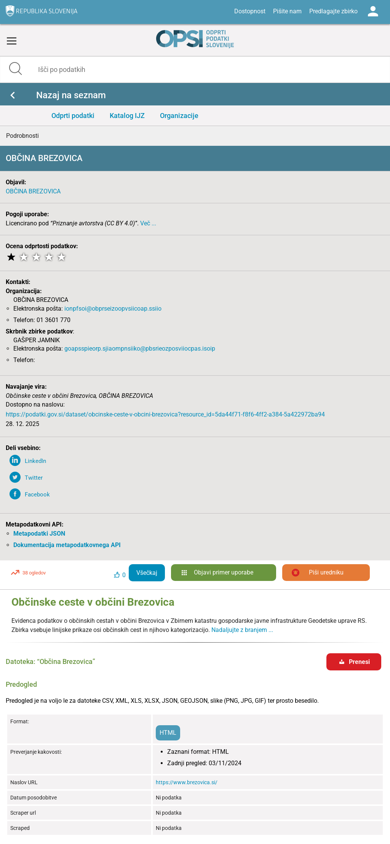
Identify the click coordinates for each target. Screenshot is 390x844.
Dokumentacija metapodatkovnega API (67, 545)
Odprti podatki (72, 116)
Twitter (34, 477)
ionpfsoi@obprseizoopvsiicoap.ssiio (112, 308)
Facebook (37, 494)
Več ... (148, 223)
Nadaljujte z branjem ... (242, 629)
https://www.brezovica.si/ (186, 782)
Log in (372, 11)
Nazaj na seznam (71, 95)
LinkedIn (35, 461)
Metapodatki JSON (39, 533)
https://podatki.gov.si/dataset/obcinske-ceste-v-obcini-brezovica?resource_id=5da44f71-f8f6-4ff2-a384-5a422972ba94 (165, 414)
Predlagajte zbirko (333, 11)
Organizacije (179, 116)
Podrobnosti (22, 135)
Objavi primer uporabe (223, 572)
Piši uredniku (326, 572)
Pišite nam (287, 11)
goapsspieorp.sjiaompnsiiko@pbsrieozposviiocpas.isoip (139, 348)
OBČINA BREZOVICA (33, 191)
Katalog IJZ (127, 116)
